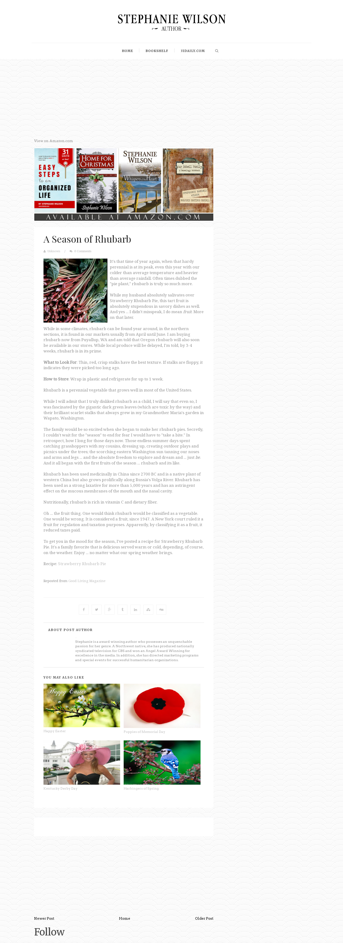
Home (127, 51)
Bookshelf (157, 51)
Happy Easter (54, 731)
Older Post (204, 918)
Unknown (53, 251)
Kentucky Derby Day (60, 788)
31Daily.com (193, 51)
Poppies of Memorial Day (144, 732)
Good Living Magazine (87, 581)
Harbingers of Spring (141, 788)
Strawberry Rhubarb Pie (82, 563)
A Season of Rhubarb (87, 238)
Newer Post (44, 918)
